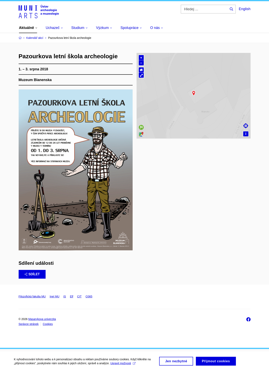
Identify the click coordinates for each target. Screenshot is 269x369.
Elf (71, 296)
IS (64, 296)
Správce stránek (29, 324)
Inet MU (54, 296)
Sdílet (32, 274)
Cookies (48, 324)
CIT (79, 296)
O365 (89, 296)
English (244, 9)
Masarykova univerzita (42, 319)
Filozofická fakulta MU (32, 296)
